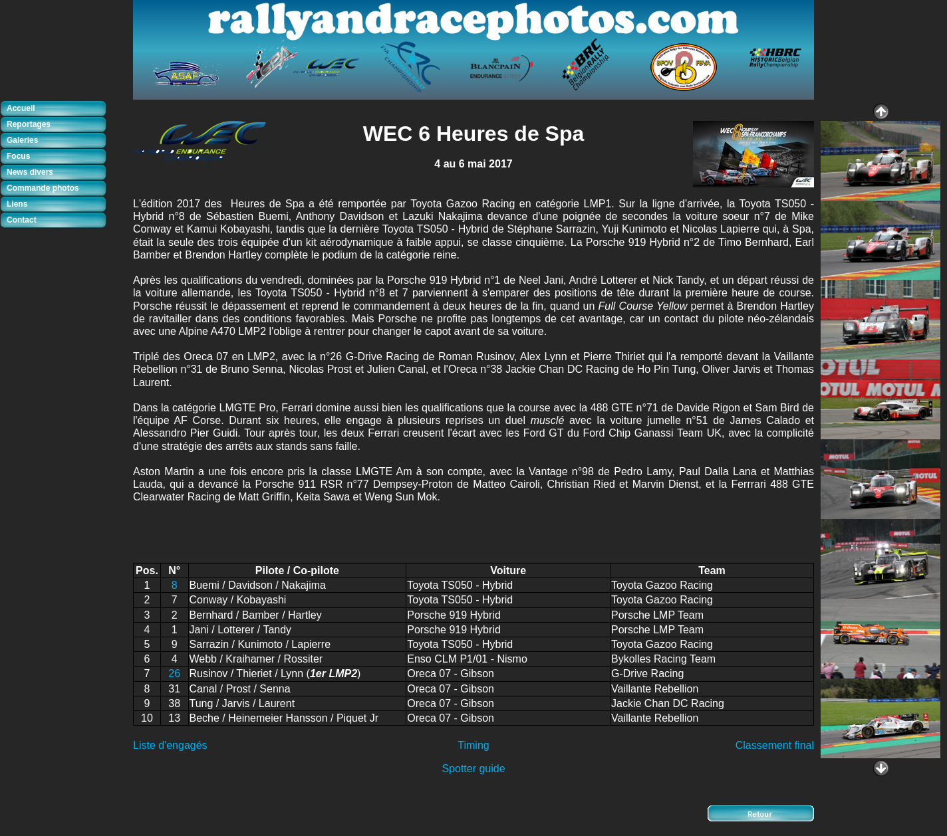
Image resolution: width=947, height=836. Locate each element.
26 (174, 673)
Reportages (29, 124)
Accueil (21, 108)
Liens (17, 204)
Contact (22, 220)
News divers (30, 172)
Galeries (22, 140)
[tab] (56, 109)
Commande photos (43, 188)
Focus (18, 156)
